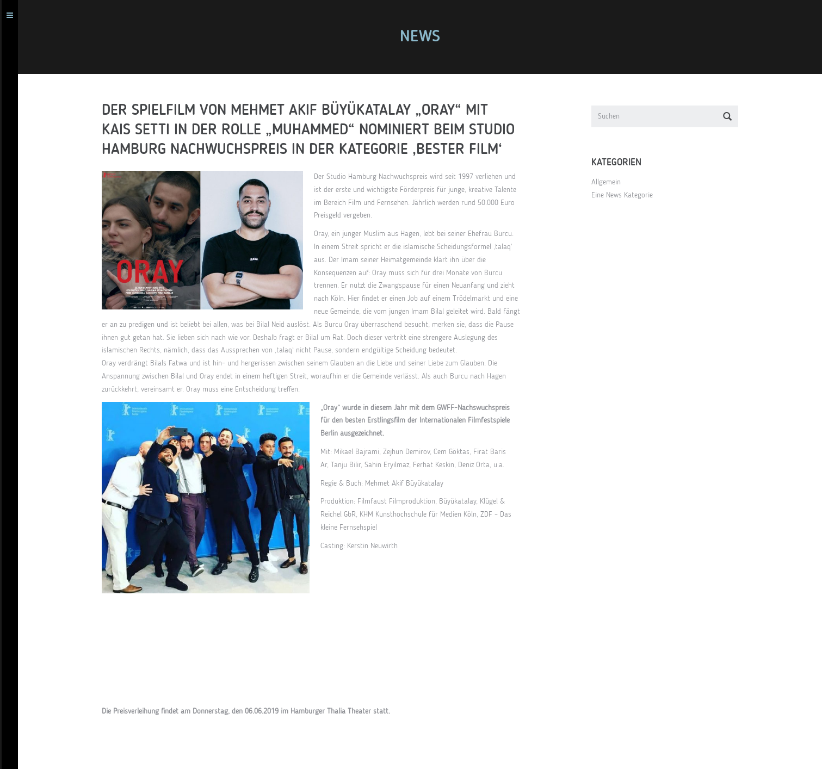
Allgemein (611, 182)
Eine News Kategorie (627, 195)
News (425, 37)
